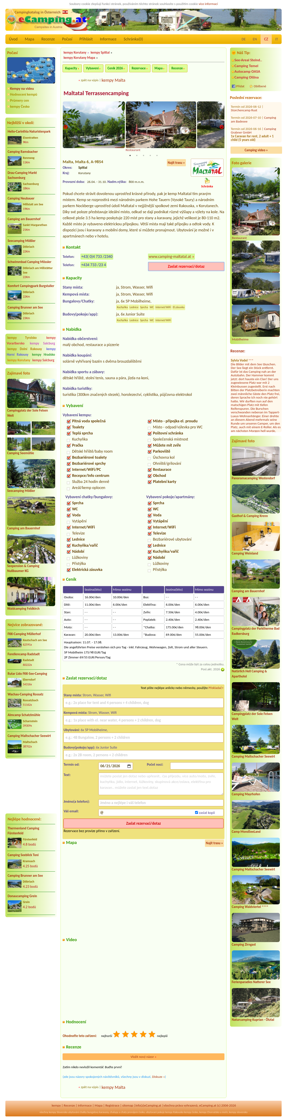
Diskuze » (158, 1077)
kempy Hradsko (43, 355)
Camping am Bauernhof (24, 219)
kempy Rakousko (174, 1112)
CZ (266, 39)
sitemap (127, 1106)
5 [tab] (157, 155)
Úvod (13, 39)
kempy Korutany (18, 360)
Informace (108, 39)
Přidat (240, 86)
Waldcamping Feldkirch (23, 609)
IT (276, 39)
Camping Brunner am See (25, 307)
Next (221, 127)
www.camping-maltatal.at (170, 256)
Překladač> (216, 688)
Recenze (48, 39)
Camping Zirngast (244, 944)
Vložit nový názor (143, 1057)
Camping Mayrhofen (246, 794)
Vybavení (92, 68)
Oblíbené (260, 86)
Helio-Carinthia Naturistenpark (29, 131)
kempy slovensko (238, 1112)
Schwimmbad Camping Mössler (29, 262)
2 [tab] (137, 155)
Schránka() (133, 39)
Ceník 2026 (115, 68)
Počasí (67, 39)
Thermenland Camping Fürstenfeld (23, 830)
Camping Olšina (247, 77)
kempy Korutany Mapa (79, 58)
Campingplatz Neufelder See (250, 126)
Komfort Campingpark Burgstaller (31, 286)
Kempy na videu (22, 88)
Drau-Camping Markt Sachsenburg (22, 175)
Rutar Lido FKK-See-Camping (27, 674)
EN (255, 39)
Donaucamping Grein (22, 896)
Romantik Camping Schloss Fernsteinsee (254, 139)
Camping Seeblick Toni (23, 855)
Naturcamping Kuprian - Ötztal (253, 1020)
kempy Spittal (100, 52)
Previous (65, 127)
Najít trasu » (176, 163)
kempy (56, 1106)
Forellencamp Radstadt (24, 654)
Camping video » (256, 150)
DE (243, 39)
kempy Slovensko (58, 1112)
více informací (208, 4)
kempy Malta (113, 80)
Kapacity (71, 68)
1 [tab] (130, 155)
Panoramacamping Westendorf (253, 478)
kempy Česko (20, 106)
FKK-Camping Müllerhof (24, 634)
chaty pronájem (129, 1112)
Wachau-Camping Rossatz (25, 694)
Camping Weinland (245, 553)
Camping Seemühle (20, 453)
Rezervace (139, 68)
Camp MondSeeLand (246, 832)
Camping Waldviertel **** (250, 907)
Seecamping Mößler (21, 241)
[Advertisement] (31, 785)
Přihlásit (86, 39)
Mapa (29, 39)
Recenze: (237, 350)
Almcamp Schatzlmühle (24, 715)
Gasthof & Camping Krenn (250, 516)
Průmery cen (19, 100)
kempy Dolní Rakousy (24, 349)
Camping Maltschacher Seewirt (29, 736)
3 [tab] (143, 155)
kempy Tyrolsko (22, 338)
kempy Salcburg (42, 343)
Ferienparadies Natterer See (251, 982)
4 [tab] (150, 155)
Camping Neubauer (21, 198)
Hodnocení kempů (23, 94)
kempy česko (191, 1112)
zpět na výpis (89, 80)
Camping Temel (246, 66)
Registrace (112, 1106)
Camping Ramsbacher (23, 152)
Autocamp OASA (247, 71)
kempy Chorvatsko (209, 1112)
